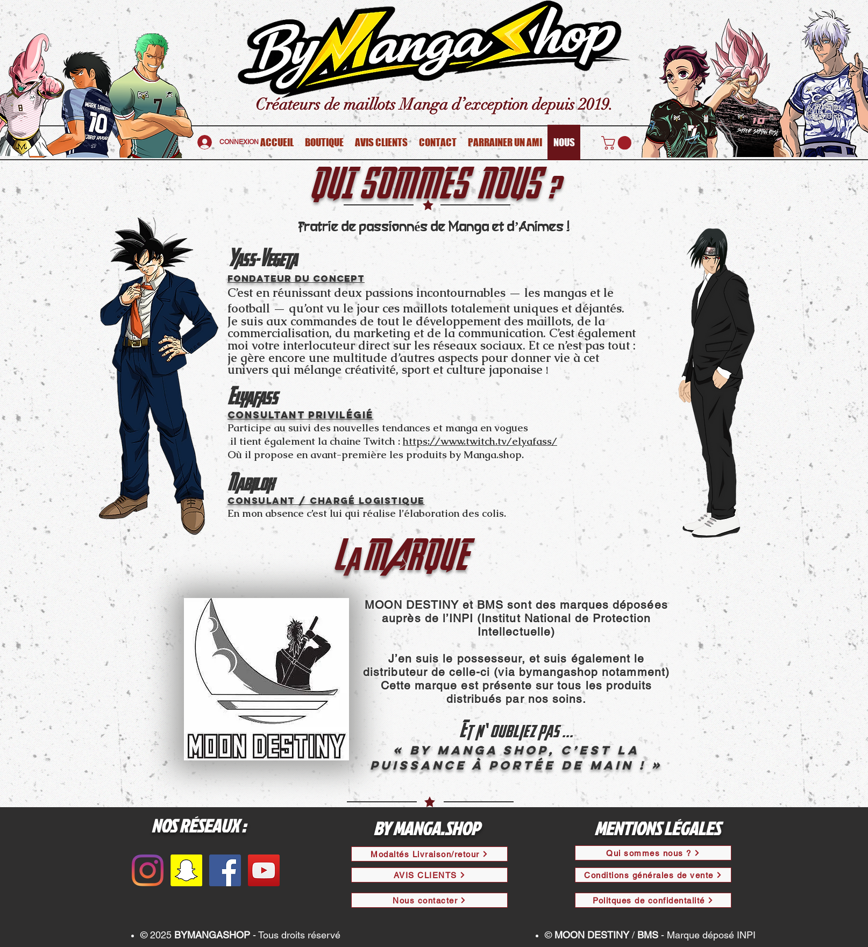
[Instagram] (147, 870)
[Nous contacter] (429, 900)
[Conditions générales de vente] (653, 874)
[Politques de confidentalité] (653, 900)
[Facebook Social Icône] (225, 870)
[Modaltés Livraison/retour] (429, 853)
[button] (618, 142)
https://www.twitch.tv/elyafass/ (480, 441)
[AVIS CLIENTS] (429, 874)
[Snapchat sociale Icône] (186, 870)
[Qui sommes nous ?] (653, 852)
